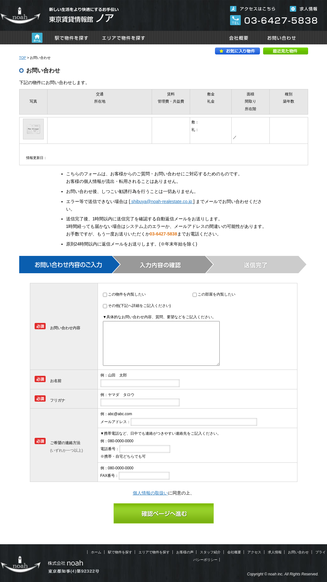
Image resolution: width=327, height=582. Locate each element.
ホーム (37, 37)
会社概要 (238, 37)
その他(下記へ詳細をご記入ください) (139, 305)
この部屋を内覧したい (216, 294)
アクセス (254, 552)
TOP (22, 57)
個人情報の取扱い (150, 492)
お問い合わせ (282, 37)
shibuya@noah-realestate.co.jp (161, 201)
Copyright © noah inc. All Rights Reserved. (283, 574)
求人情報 (275, 552)
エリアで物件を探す (124, 37)
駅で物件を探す (71, 37)
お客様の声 (185, 552)
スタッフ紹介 (210, 552)
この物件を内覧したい (127, 294)
